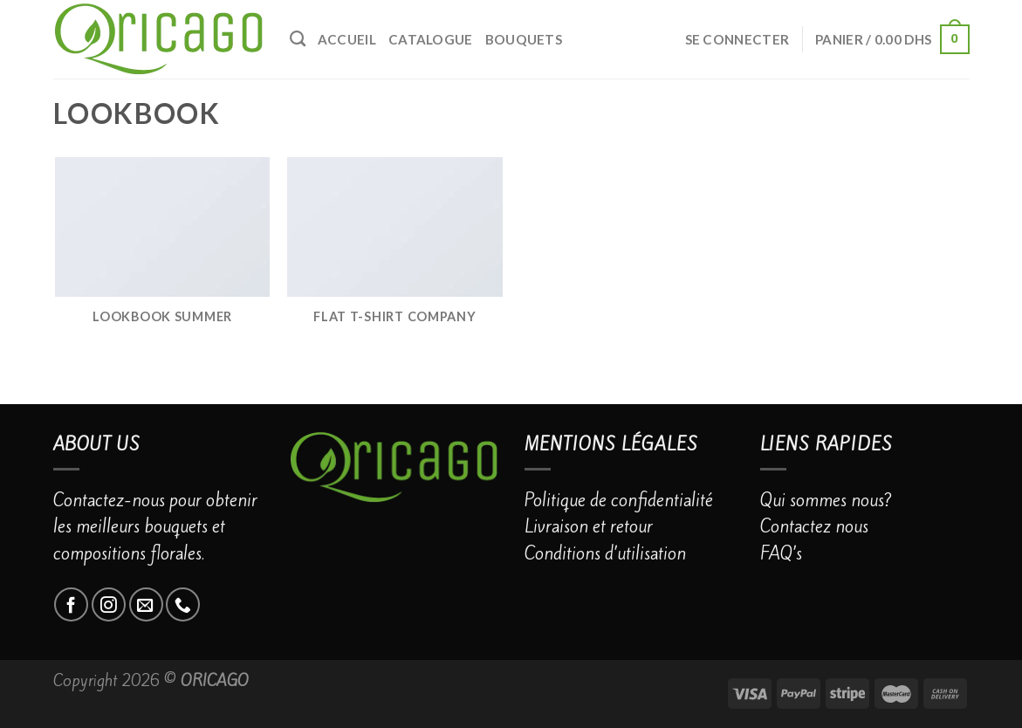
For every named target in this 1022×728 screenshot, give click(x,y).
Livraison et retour (589, 526)
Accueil (347, 39)
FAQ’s (781, 553)
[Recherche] (297, 39)
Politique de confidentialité (619, 500)
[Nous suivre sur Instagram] (109, 604)
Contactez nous (814, 526)
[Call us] (183, 604)
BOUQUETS (523, 39)
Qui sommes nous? (826, 500)
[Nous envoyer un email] (146, 604)
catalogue (430, 39)
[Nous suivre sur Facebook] (71, 604)
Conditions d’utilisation (605, 553)
